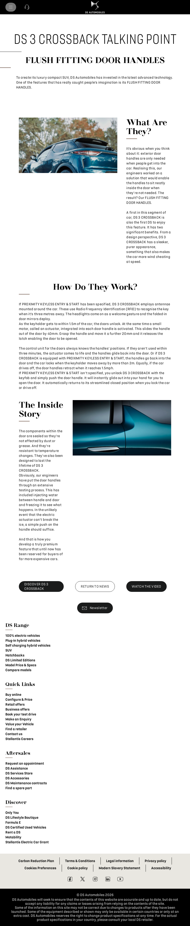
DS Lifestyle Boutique (21, 818)
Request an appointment (24, 763)
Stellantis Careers (19, 739)
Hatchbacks (14, 655)
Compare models (18, 670)
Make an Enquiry (18, 719)
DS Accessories (17, 778)
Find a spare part (18, 788)
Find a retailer (16, 729)
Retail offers (15, 704)
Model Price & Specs (20, 665)
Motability (13, 837)
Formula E (13, 823)
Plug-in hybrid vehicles (22, 641)
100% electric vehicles (22, 636)
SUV (8, 650)
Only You (12, 813)
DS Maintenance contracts (26, 783)
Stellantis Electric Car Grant (27, 842)
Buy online (13, 695)
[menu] (10, 7)
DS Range (17, 625)
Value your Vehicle (19, 724)
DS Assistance (16, 768)
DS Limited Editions (20, 660)
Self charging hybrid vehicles (27, 645)
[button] (27, 7)
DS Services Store (19, 773)
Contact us (13, 734)
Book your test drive (20, 714)
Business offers (17, 709)
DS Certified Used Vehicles (25, 827)
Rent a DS (12, 832)
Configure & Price (18, 700)
